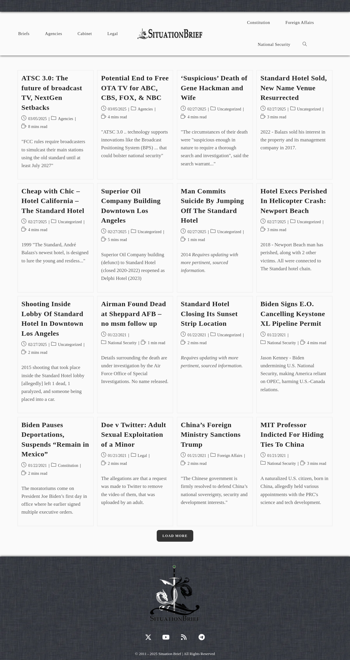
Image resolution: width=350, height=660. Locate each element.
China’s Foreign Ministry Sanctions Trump (211, 434)
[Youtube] (166, 637)
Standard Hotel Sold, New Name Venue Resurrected (294, 87)
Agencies (65, 119)
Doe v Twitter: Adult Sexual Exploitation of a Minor (133, 434)
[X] (148, 637)
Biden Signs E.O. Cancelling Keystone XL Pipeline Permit (293, 313)
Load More (175, 536)
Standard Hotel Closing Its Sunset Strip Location (209, 313)
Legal (142, 455)
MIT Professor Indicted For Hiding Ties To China (292, 434)
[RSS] (184, 637)
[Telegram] (202, 637)
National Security (122, 343)
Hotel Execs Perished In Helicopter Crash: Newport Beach (294, 200)
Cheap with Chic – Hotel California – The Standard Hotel (52, 200)
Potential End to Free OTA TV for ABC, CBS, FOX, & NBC (135, 87)
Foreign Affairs (229, 455)
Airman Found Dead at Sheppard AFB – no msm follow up (133, 313)
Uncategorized (229, 109)
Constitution (68, 465)
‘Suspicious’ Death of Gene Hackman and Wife (214, 87)
